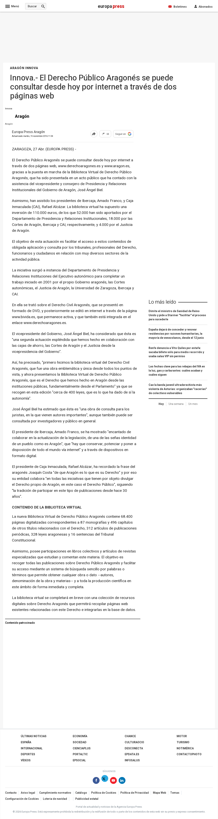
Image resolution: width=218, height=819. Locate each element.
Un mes (193, 404)
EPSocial (79, 760)
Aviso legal (28, 793)
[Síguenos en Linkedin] (122, 781)
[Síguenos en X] (105, 781)
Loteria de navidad (55, 799)
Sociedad (79, 742)
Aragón (9, 124)
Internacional (32, 748)
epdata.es (132, 754)
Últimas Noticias (33, 736)
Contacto (11, 793)
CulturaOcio (134, 742)
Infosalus (132, 760)
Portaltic (80, 754)
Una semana (176, 404)
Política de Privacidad (134, 793)
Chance (130, 736)
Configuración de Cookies (22, 799)
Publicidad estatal (86, 799)
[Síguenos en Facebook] (96, 781)
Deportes (28, 754)
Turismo (183, 742)
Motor (182, 736)
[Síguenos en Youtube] (113, 781)
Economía (80, 736)
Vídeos (26, 760)
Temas (174, 793)
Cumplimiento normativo (55, 793)
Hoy (161, 404)
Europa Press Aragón (28, 132)
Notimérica (185, 748)
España (26, 742)
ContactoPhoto (189, 754)
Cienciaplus (82, 748)
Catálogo (81, 793)
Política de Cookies (103, 793)
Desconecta (134, 748)
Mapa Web (159, 793)
